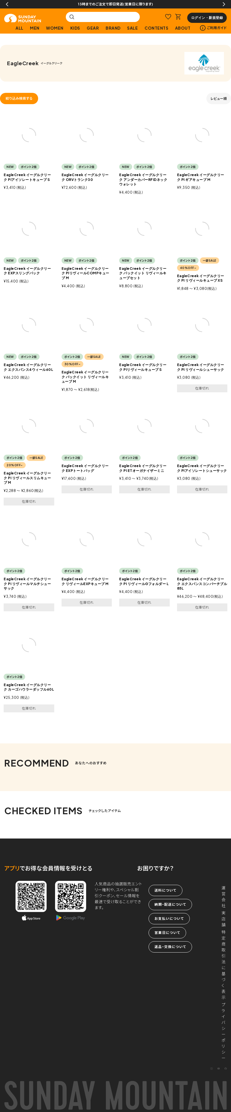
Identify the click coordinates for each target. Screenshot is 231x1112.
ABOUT (183, 27)
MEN (35, 27)
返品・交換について (170, 947)
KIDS (75, 27)
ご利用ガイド (213, 28)
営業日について (167, 933)
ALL (19, 27)
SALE (132, 27)
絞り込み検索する (19, 98)
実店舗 (224, 918)
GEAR (93, 27)
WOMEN (55, 27)
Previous (7, 4)
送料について (165, 890)
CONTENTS (156, 27)
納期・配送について (170, 904)
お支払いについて (169, 918)
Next (224, 4)
